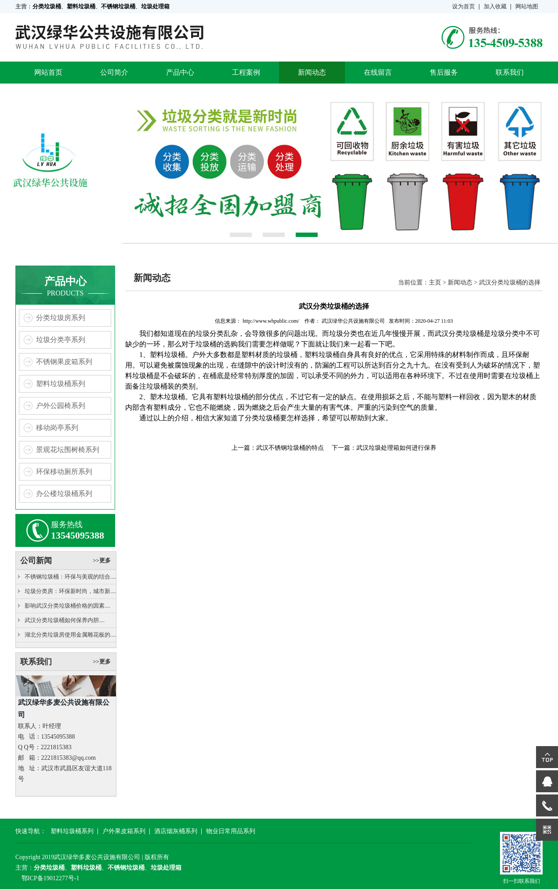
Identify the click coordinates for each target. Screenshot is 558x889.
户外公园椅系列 (60, 405)
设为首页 (463, 6)
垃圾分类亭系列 (60, 339)
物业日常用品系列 (230, 831)
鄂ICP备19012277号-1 (50, 878)
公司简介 (114, 72)
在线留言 (378, 72)
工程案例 (246, 72)
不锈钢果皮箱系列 (64, 361)
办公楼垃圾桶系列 (64, 493)
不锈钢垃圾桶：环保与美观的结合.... (70, 576)
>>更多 (102, 560)
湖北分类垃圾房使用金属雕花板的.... (70, 634)
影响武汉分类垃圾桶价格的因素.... (67, 605)
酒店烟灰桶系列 (175, 831)
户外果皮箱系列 (123, 831)
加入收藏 (495, 6)
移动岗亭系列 (57, 427)
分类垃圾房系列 (60, 317)
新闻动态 (312, 72)
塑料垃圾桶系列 (60, 383)
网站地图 (526, 6)
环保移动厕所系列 (64, 471)
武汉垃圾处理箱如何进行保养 (396, 447)
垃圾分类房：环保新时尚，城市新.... (70, 591)
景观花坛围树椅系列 (67, 449)
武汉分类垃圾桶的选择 (509, 282)
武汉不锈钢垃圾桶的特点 (290, 447)
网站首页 (48, 72)
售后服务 (444, 72)
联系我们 (510, 72)
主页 (435, 282)
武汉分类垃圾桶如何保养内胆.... (65, 620)
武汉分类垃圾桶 (459, 333)
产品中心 (180, 72)
